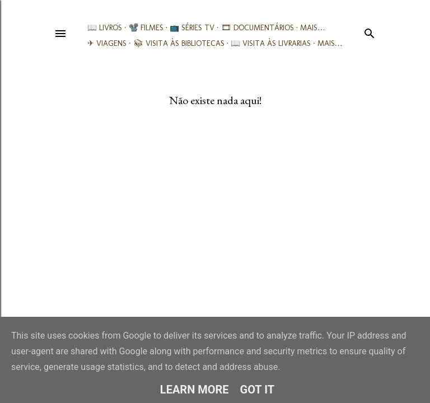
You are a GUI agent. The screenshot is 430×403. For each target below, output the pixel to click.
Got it (257, 389)
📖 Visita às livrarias (271, 43)
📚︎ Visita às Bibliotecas (179, 43)
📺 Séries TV (192, 27)
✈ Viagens (107, 43)
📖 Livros (104, 27)
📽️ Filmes (146, 27)
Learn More (194, 389)
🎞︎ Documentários (257, 27)
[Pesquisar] (369, 31)
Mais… (312, 27)
